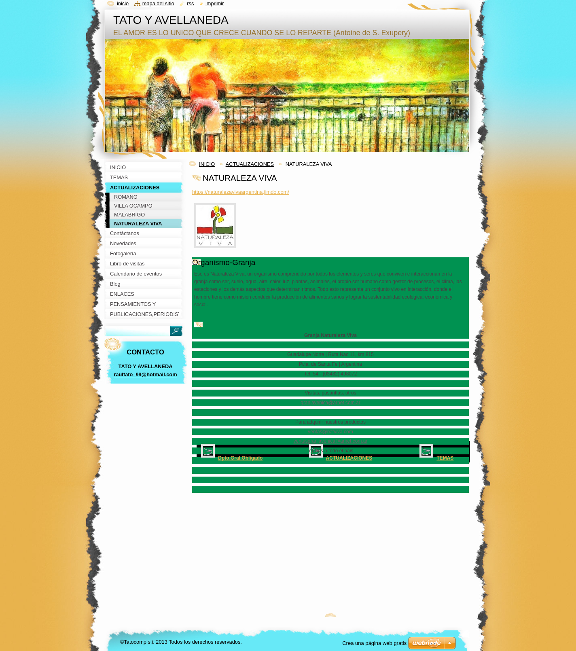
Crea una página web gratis (374, 643)
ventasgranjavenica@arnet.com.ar (331, 441)
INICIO (207, 164)
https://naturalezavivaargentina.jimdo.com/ (240, 192)
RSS (190, 3)
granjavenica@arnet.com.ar (330, 402)
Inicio (123, 3)
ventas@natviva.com (330, 432)
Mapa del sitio (158, 3)
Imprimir (214, 3)
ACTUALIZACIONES (250, 164)
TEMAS (444, 458)
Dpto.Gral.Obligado (240, 458)
